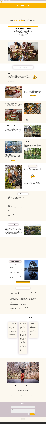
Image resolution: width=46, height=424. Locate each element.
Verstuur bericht (32, 414)
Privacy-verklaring (12, 311)
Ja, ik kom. (13, 160)
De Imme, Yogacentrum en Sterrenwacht (18, 20)
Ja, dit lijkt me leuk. (32, 95)
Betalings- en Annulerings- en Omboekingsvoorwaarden (16, 310)
